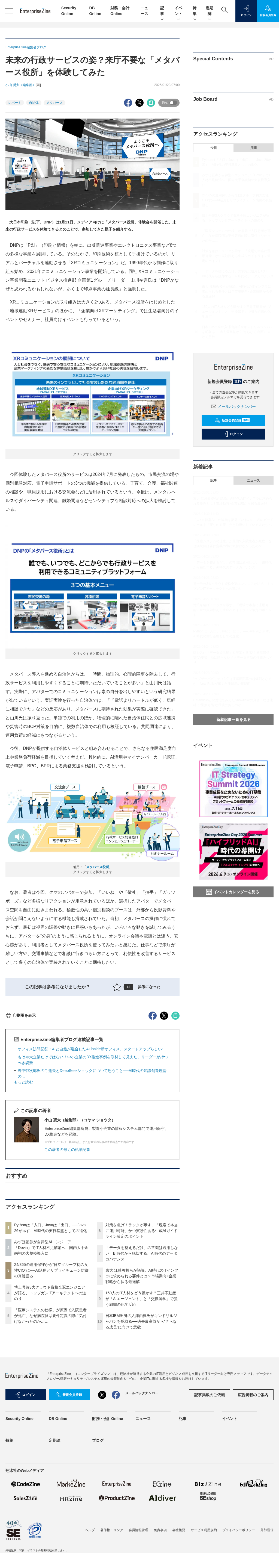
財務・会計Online (107, 1517)
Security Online (19, 1517)
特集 (195, 11)
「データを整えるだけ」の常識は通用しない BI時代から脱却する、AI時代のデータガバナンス (141, 1352)
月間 (253, 148)
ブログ (98, 1539)
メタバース (54, 103)
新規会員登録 (232, 420)
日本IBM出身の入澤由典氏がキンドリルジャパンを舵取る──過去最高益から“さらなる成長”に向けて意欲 (141, 1420)
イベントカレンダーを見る (232, 892)
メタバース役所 (97, 867)
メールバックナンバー (233, 406)
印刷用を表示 (20, 1114)
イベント (178, 11)
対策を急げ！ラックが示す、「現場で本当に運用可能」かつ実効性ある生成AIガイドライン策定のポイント (141, 1329)
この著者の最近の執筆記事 (67, 1248)
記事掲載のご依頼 (209, 1493)
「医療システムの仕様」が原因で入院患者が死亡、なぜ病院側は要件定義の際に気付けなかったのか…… (50, 1414)
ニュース (253, 480)
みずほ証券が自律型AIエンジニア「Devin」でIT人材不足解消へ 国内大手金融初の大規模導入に (51, 1346)
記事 (162, 11)
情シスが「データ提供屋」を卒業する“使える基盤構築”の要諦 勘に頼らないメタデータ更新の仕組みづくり (233, 657)
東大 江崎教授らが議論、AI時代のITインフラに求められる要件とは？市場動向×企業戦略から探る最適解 (141, 1374)
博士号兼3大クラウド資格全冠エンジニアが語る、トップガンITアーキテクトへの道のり (50, 1391)
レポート (14, 103)
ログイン (233, 434)
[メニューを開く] (8, 11)
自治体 (34, 103)
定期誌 (209, 11)
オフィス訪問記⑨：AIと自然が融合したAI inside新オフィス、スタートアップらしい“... (92, 1147)
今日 (213, 148)
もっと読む (23, 1180)
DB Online (58, 1517)
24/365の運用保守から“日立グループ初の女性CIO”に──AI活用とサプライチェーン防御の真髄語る (51, 1369)
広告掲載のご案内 (253, 1493)
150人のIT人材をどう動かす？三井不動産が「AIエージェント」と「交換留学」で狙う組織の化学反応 (141, 1397)
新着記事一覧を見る (233, 719)
